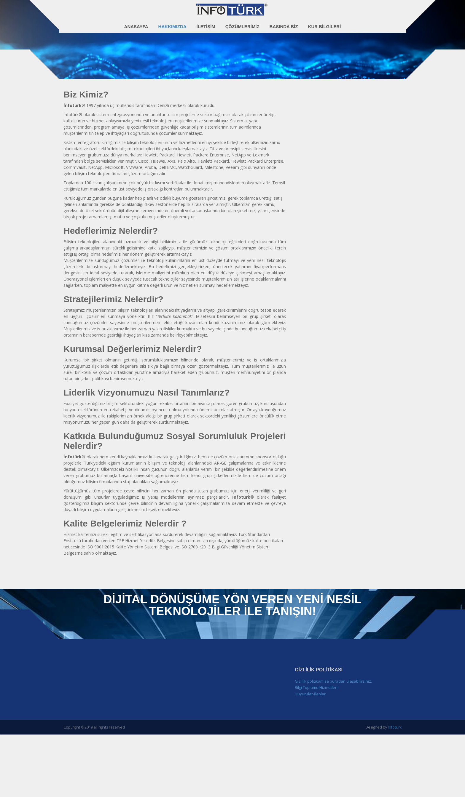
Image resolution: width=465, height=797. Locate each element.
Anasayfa (136, 23)
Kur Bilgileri (324, 23)
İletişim (205, 23)
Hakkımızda (172, 23)
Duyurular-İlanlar (310, 757)
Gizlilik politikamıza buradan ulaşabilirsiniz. (333, 744)
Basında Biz (284, 23)
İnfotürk (395, 790)
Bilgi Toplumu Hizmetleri (316, 750)
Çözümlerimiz (242, 23)
